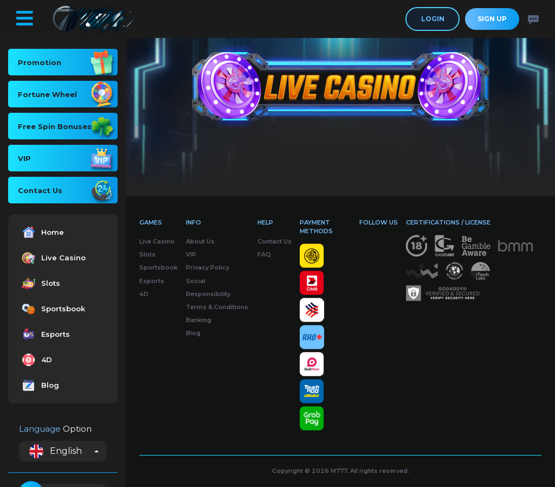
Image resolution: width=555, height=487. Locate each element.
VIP (191, 254)
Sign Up (492, 19)
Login (432, 19)
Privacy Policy (207, 267)
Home (41, 232)
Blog (39, 385)
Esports (44, 334)
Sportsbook (52, 309)
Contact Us (274, 241)
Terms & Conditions (217, 307)
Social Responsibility (208, 287)
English (55, 451)
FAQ (264, 254)
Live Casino (52, 258)
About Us (200, 241)
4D (35, 360)
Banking (198, 320)
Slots (39, 283)
